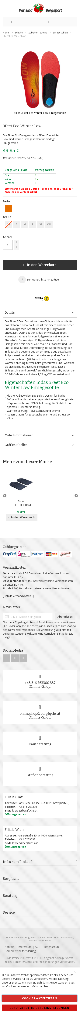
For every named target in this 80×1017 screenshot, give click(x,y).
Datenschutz (51, 947)
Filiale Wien (14, 830)
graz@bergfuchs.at (26, 810)
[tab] (40, 313)
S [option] (16, 224)
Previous (5, 496)
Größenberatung (40, 775)
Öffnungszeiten (15, 814)
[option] (8, 208)
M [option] (25, 224)
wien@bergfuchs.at (26, 843)
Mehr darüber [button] (40, 986)
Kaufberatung (40, 744)
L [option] (32, 224)
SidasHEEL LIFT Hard (21, 503)
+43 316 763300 (27, 806)
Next (75, 496)
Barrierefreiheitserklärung (20, 951)
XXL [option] (49, 224)
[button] (39, 279)
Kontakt (9, 947)
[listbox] (40, 209)
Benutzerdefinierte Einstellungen (39, 1008)
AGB (37, 947)
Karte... (64, 803)
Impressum (25, 947)
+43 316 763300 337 (40, 683)
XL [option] (41, 224)
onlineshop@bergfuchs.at (40, 714)
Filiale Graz (14, 797)
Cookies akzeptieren (39, 998)
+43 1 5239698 (26, 839)
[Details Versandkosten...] (18, 596)
